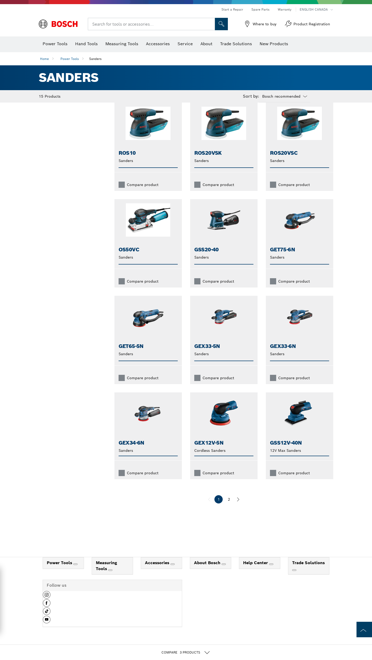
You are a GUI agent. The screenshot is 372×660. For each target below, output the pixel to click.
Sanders (95, 59)
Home (44, 59)
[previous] (209, 507)
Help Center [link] (256, 571)
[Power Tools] (75, 572)
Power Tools (69, 59)
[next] (238, 507)
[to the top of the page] (364, 629)
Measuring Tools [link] (106, 574)
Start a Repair (232, 9)
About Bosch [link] (208, 571)
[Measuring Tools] (110, 578)
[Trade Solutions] (294, 578)
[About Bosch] (224, 572)
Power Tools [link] (60, 571)
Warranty (284, 9)
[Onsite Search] (221, 24)
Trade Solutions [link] (308, 571)
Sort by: (251, 96)
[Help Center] (271, 572)
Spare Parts (260, 9)
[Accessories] (173, 572)
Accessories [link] (158, 571)
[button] (46, 605)
